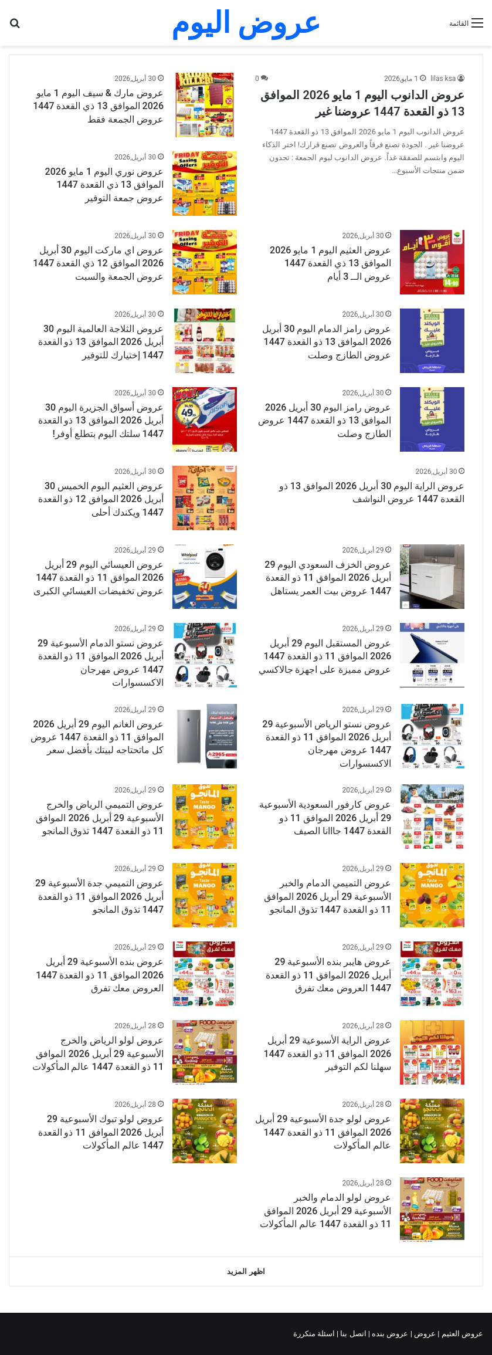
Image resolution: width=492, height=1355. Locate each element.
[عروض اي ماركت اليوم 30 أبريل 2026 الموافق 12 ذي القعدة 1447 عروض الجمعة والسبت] (204, 262)
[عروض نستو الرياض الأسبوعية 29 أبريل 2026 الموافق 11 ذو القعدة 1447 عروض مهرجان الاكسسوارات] (432, 736)
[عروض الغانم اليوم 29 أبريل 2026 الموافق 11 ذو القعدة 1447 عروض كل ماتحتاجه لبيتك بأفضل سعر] (204, 736)
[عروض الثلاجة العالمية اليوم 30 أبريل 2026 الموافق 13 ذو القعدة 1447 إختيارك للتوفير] (204, 341)
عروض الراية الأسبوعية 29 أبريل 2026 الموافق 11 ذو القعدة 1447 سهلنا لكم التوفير (328, 1053)
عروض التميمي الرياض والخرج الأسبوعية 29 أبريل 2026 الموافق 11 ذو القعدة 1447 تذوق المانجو (99, 817)
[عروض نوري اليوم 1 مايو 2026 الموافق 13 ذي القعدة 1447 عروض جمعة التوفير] (204, 183)
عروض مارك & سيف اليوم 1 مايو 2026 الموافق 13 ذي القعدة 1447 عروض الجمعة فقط (98, 106)
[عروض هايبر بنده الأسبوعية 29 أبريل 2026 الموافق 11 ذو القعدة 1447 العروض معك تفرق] (432, 973)
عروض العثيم (461, 1333)
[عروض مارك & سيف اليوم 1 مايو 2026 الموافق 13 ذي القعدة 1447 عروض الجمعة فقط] (204, 105)
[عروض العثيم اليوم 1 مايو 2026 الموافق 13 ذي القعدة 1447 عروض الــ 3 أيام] (432, 262)
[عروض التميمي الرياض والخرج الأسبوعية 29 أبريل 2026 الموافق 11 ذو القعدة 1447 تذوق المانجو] (204, 816)
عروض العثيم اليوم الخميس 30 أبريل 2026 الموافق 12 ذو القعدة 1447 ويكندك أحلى (101, 499)
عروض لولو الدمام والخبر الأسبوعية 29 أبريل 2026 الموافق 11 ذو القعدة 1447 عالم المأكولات (325, 1210)
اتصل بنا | (352, 1333)
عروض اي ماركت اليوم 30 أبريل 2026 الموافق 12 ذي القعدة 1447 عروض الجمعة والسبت (98, 263)
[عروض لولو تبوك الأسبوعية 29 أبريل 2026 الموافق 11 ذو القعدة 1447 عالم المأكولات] (204, 1131)
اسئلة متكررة (315, 1333)
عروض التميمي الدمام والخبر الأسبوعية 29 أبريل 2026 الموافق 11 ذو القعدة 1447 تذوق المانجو (327, 896)
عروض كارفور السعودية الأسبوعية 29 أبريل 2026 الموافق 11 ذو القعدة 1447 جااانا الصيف (325, 817)
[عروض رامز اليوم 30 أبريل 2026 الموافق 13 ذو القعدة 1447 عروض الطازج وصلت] (432, 419)
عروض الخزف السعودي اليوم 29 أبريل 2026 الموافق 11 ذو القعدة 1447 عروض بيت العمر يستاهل (327, 578)
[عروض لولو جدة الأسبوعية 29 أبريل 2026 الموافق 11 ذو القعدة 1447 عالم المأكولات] (432, 1131)
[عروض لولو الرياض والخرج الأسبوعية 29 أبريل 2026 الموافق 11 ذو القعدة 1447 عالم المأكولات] (204, 1052)
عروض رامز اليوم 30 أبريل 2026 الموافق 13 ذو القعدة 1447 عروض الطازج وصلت (324, 420)
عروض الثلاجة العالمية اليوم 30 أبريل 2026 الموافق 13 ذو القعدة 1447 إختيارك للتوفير (101, 342)
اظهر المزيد (245, 1271)
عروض (424, 1333)
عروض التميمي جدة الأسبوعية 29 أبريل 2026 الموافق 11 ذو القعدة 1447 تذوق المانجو (99, 896)
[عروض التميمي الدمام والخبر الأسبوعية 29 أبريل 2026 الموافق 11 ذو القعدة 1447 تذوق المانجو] (432, 895)
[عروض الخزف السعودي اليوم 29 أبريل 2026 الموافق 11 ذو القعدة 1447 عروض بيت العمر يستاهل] (432, 576)
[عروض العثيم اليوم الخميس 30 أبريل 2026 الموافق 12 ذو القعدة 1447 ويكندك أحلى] (204, 498)
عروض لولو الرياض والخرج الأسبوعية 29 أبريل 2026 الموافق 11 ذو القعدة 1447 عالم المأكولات (98, 1053)
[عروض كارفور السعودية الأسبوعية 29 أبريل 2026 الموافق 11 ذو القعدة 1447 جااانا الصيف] (432, 816)
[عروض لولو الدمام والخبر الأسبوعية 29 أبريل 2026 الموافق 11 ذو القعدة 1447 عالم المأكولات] (432, 1209)
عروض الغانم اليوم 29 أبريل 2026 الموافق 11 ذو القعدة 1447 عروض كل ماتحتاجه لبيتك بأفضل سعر (97, 737)
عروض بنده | (389, 1333)
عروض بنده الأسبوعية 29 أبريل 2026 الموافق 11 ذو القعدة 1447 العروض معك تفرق (100, 975)
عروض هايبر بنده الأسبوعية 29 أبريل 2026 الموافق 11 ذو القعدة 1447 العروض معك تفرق (328, 975)
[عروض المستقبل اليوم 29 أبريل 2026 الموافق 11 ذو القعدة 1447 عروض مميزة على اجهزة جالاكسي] (432, 655)
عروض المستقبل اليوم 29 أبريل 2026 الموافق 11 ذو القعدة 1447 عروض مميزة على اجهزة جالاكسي (325, 656)
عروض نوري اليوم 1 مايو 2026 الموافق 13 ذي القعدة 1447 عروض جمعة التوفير (104, 185)
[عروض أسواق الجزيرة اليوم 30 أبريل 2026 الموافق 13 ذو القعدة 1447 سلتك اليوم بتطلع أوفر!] (204, 419)
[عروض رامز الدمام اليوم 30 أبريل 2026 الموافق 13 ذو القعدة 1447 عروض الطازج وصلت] (432, 341)
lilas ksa (443, 78)
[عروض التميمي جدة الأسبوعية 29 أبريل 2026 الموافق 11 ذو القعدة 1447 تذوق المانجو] (204, 895)
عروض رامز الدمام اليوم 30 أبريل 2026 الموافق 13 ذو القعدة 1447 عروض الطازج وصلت (326, 342)
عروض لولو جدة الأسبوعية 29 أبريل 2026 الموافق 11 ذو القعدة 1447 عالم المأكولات (323, 1132)
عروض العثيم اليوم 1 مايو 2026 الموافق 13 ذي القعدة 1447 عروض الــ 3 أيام (330, 263)
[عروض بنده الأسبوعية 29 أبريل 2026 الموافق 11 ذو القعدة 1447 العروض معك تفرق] (204, 973)
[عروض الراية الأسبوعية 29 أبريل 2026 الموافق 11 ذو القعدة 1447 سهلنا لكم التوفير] (432, 1052)
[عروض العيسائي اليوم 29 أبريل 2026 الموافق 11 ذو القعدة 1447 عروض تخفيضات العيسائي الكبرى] (204, 576)
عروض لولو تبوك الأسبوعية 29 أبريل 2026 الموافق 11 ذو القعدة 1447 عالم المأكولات (101, 1132)
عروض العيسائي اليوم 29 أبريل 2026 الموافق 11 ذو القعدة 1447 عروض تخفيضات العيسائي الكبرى (98, 578)
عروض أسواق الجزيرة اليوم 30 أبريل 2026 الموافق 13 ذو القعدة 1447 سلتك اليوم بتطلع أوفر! (101, 420)
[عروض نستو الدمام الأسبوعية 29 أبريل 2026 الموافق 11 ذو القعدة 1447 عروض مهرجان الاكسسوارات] (204, 655)
